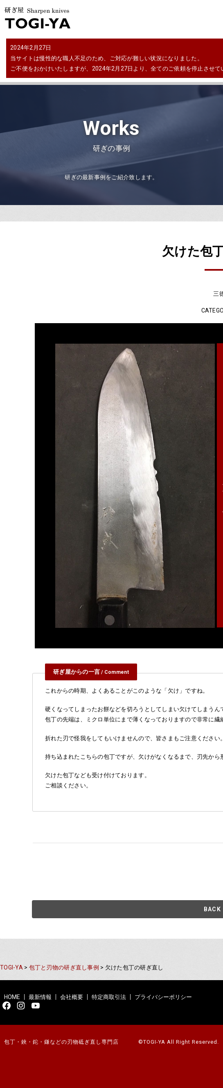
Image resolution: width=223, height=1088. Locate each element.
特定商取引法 (109, 997)
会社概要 (71, 997)
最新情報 (40, 997)
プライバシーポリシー (163, 997)
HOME (12, 997)
